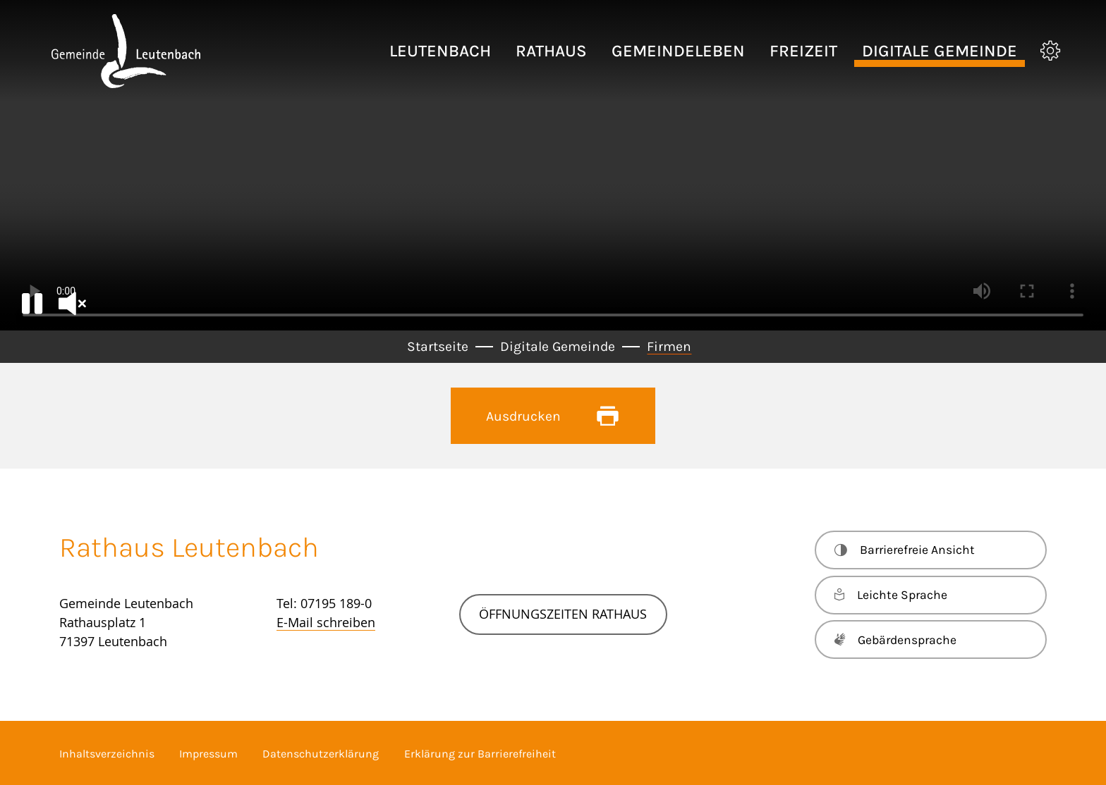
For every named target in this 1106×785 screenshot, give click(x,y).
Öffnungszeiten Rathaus (563, 613)
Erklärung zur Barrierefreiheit (480, 753)
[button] (440, 51)
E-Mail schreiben (325, 622)
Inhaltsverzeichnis (106, 753)
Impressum (208, 753)
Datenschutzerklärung (320, 753)
